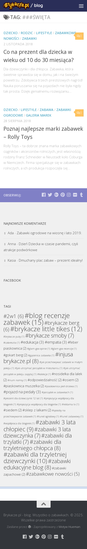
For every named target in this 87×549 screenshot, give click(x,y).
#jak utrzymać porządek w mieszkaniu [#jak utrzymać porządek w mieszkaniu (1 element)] (38, 368)
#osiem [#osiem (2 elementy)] (70, 380)
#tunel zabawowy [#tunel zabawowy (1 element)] (71, 416)
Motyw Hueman (69, 527)
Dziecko (10, 33)
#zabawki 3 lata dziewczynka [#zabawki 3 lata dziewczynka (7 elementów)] (37, 432)
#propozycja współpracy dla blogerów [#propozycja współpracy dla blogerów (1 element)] (39, 404)
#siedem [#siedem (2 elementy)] (12, 410)
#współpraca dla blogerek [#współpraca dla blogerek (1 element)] (19, 423)
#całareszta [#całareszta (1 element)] (11, 342)
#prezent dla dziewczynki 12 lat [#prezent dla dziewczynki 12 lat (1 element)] (23, 398)
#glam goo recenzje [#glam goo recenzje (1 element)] (64, 348)
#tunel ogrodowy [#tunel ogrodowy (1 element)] (48, 416)
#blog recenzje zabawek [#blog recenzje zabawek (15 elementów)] (36, 319)
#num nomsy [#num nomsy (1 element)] (17, 380)
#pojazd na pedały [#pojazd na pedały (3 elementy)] (22, 391)
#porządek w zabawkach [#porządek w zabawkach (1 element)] (57, 392)
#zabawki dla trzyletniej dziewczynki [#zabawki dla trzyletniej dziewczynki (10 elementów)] (35, 457)
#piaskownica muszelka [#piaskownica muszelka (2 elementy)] (23, 386)
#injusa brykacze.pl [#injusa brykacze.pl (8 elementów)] (38, 357)
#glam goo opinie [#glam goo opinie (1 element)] (38, 348)
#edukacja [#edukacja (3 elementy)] (32, 342)
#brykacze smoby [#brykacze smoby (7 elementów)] (49, 335)
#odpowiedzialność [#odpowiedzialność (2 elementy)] (44, 380)
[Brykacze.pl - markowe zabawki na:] (44, 194)
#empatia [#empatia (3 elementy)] (56, 342)
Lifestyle (44, 33)
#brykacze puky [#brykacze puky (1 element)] (13, 336)
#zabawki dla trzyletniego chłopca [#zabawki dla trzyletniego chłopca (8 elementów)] (32, 445)
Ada (11, 233)
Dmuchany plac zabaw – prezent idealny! (51, 260)
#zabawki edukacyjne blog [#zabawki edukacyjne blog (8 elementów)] (37, 464)
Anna (12, 243)
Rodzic (27, 33)
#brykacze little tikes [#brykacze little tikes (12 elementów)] (46, 329)
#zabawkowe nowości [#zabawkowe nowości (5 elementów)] (53, 474)
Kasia (12, 260)
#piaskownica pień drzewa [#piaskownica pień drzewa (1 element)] (61, 386)
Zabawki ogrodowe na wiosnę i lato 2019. (49, 233)
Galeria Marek (38, 115)
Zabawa (46, 109)
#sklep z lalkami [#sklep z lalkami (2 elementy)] (37, 410)
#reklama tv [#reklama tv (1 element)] (70, 404)
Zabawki (29, 38)
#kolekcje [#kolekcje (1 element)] (44, 374)
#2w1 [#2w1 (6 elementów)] (13, 315)
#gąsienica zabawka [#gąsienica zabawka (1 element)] (41, 355)
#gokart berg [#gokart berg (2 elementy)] (15, 355)
